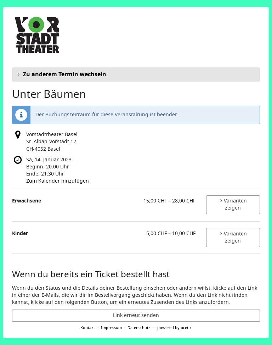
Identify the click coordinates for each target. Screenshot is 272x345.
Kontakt (87, 327)
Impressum (111, 327)
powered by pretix (174, 327)
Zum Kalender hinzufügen (57, 181)
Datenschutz (139, 327)
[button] (136, 74)
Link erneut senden (136, 315)
